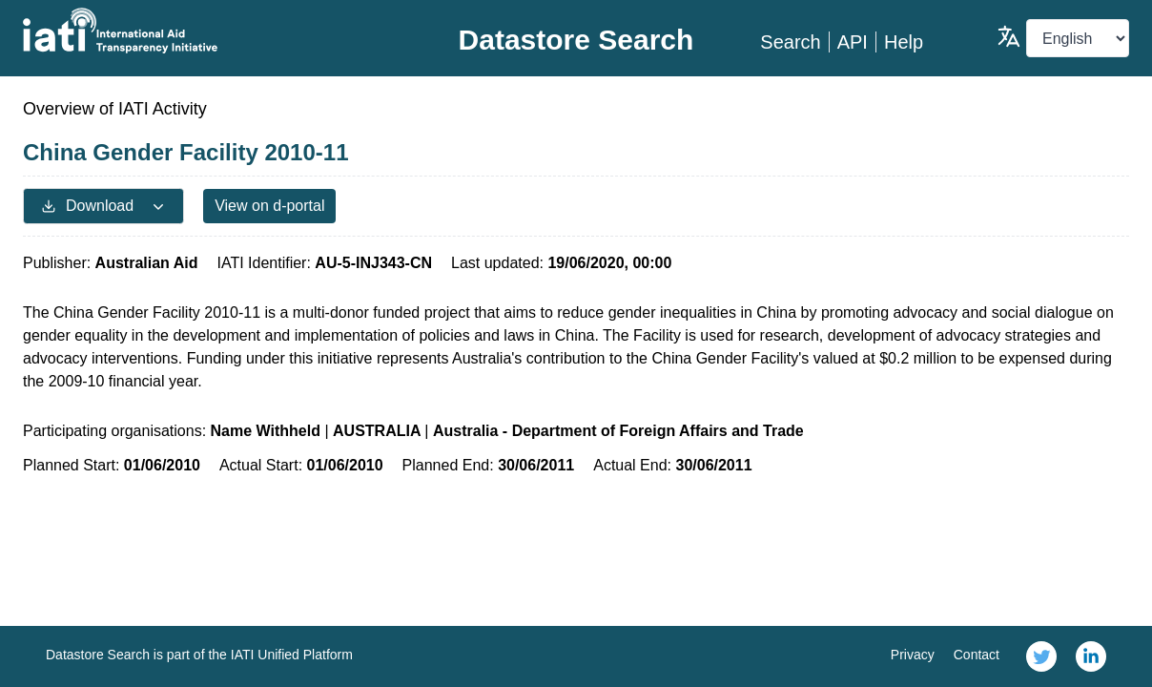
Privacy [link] (913, 654)
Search (790, 41)
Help (903, 41)
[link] (1041, 656)
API (852, 41)
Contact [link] (976, 654)
